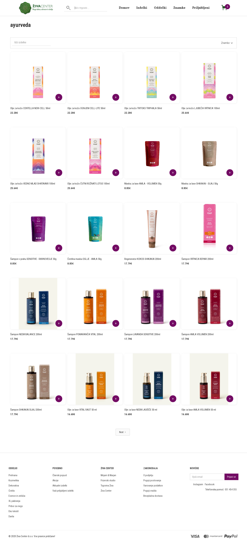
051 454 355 (231, 489)
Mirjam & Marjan (108, 475)
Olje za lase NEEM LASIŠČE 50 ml (140, 409)
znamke (179, 8)
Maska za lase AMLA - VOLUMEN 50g (142, 183)
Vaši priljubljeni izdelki (63, 490)
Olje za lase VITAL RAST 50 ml (82, 409)
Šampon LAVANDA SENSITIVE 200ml (142, 334)
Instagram (198, 484)
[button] (227, 43)
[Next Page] (123, 432)
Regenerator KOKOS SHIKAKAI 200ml (142, 259)
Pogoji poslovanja (152, 480)
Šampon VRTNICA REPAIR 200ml (197, 259)
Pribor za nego (16, 506)
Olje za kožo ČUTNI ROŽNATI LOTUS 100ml (88, 183)
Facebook (209, 484)
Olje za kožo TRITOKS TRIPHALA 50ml (143, 108)
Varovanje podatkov (153, 485)
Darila (11, 516)
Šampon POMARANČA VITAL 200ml (85, 334)
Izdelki (141, 8)
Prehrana (13, 475)
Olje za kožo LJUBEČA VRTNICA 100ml (200, 108)
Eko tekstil (14, 511)
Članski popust (59, 475)
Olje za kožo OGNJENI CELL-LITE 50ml (86, 108)
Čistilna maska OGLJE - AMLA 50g (84, 259)
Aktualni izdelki (59, 485)
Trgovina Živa (107, 485)
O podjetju (148, 475)
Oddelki (160, 8)
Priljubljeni (201, 8)
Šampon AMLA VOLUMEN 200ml (197, 334)
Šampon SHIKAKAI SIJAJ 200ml (26, 409)
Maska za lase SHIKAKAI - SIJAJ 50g (199, 183)
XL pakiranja (14, 501)
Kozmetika (14, 480)
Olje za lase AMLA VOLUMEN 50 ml (198, 409)
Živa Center (106, 490)
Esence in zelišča (17, 495)
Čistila (12, 490)
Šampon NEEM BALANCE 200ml (26, 334)
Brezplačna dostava (152, 495)
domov (124, 8)
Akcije (55, 480)
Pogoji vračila (149, 490)
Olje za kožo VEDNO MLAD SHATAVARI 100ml (32, 183)
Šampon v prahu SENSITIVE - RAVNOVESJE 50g (33, 259)
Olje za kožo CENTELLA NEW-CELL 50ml (30, 108)
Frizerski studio (108, 480)
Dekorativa (14, 485)
